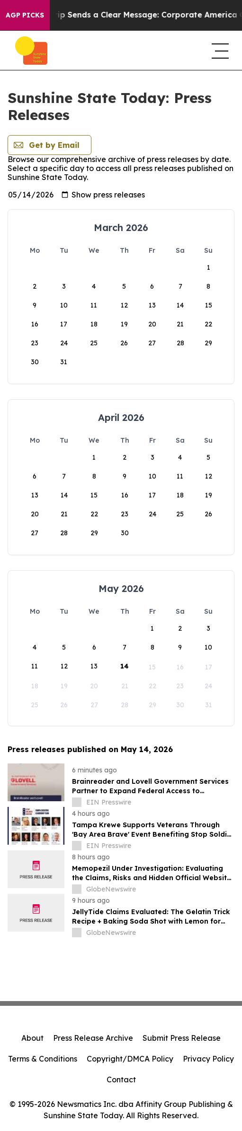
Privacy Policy (208, 1058)
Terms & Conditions (42, 1058)
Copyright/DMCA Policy (130, 1058)
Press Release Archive (93, 1038)
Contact (121, 1079)
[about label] (76, 802)
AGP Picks (25, 15)
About (32, 1038)
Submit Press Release (182, 1038)
